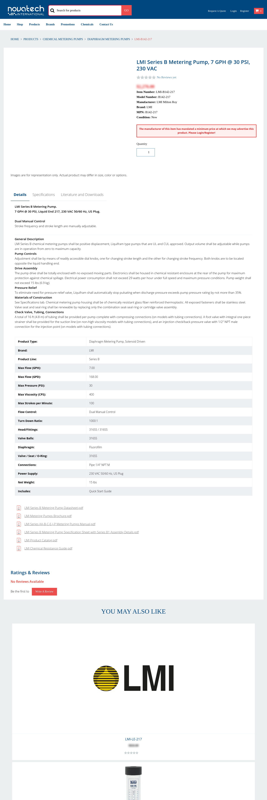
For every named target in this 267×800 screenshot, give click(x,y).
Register (244, 10)
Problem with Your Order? (154, 710)
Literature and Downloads (82, 194)
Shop (20, 24)
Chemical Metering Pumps (63, 39)
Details (20, 194)
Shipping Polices (14, 705)
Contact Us (106, 24)
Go (126, 10)
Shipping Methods (83, 710)
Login (233, 10)
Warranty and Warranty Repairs (24, 710)
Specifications (43, 194)
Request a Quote (217, 10)
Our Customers (147, 705)
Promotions (68, 24)
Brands (50, 24)
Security (206, 705)
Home (7, 24)
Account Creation (83, 700)
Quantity (142, 143)
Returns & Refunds (16, 700)
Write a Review (44, 359)
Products (34, 24)
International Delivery (86, 705)
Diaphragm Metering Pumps (109, 39)
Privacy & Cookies (213, 700)
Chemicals (87, 24)
